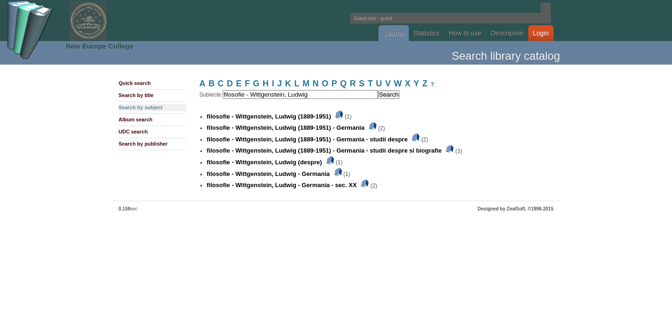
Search (393, 33)
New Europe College (99, 46)
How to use (465, 33)
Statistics (426, 33)
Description (507, 33)
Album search (136, 119)
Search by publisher (143, 144)
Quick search (135, 83)
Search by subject (140, 107)
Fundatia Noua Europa (182, 20)
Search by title (136, 95)
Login (541, 33)
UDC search (133, 131)
